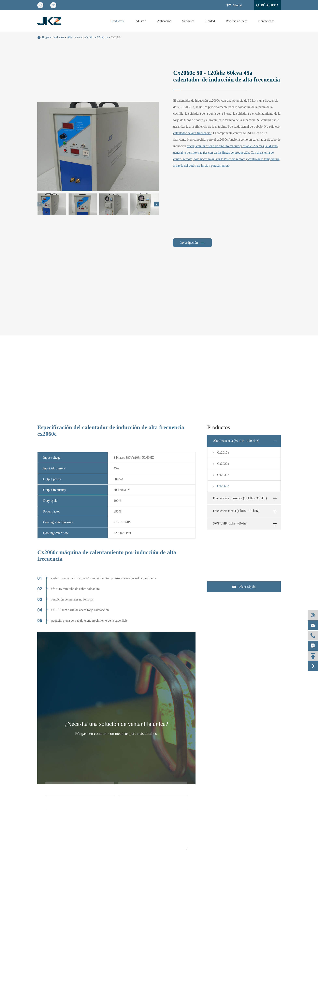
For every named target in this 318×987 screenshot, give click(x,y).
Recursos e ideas (236, 21)
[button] (156, 204)
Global (237, 5)
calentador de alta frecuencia (192, 133)
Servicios (188, 21)
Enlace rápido (244, 587)
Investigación (189, 242)
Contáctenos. (266, 21)
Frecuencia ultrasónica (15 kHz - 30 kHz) (240, 498)
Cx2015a (220, 452)
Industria (140, 21)
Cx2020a (220, 463)
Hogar (45, 37)
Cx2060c (116, 37)
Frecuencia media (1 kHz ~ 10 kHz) (236, 511)
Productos (117, 21)
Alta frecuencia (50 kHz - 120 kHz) (87, 37)
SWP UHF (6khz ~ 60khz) (230, 523)
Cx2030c (220, 475)
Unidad (210, 21)
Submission (116, 866)
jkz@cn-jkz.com (231, 553)
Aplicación (164, 21)
